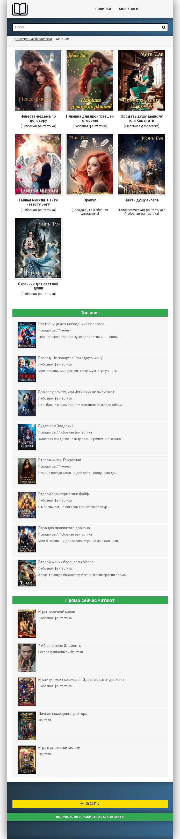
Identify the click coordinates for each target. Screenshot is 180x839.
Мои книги (128, 9)
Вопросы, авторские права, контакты (90, 817)
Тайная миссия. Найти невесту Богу (38, 202)
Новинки (103, 9)
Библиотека (46, 9)
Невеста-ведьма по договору (38, 118)
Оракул (89, 200)
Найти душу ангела (142, 200)
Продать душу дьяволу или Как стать (142, 118)
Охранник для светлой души (38, 286)
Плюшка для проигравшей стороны (90, 118)
